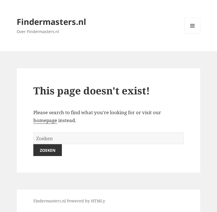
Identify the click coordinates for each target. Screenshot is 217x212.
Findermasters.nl (51, 21)
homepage (45, 120)
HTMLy (98, 201)
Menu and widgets (192, 33)
